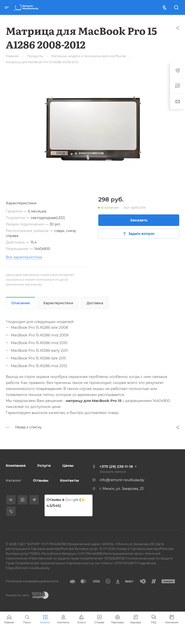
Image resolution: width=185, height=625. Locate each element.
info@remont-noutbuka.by (121, 480)
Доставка (94, 303)
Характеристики (58, 303)
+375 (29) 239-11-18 (116, 466)
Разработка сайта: (17, 595)
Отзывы (40, 480)
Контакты (69, 480)
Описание (20, 303)
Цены (67, 465)
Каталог (13, 480)
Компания (16, 465)
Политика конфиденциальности (32, 581)
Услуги (44, 465)
